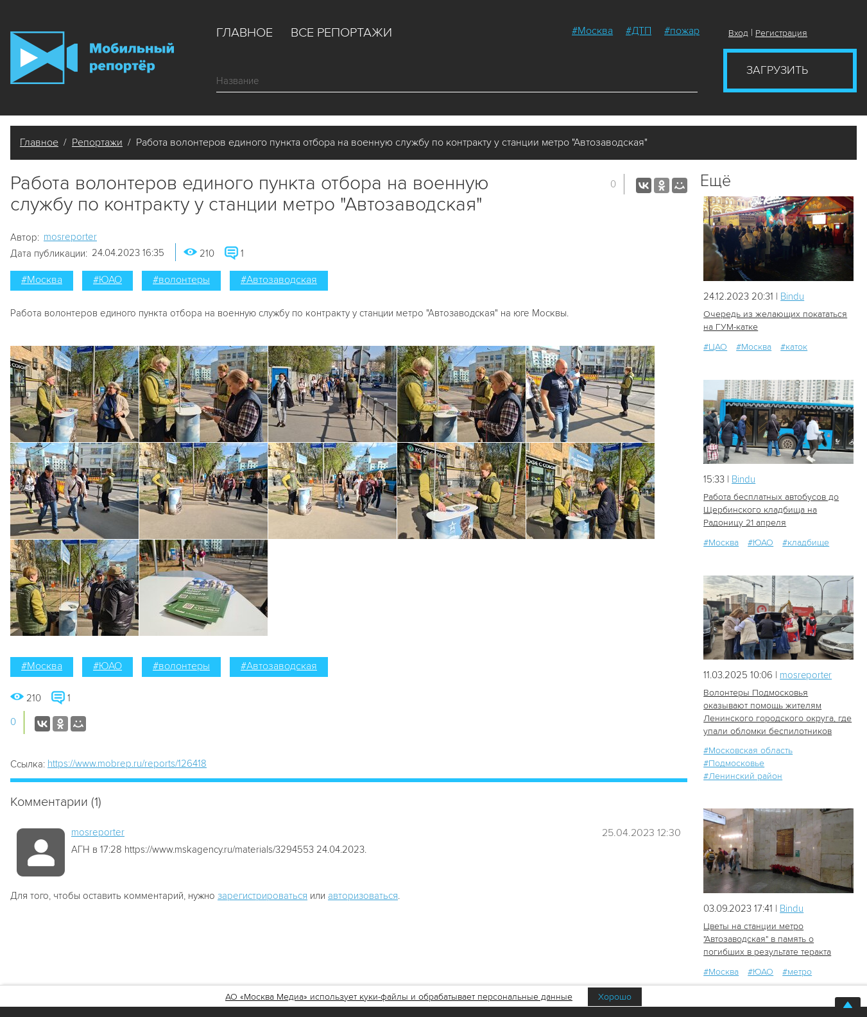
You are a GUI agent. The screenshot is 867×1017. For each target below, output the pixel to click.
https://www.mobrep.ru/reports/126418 (127, 763)
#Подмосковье (733, 763)
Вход (738, 33)
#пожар (682, 30)
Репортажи (97, 142)
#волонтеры (181, 279)
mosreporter (70, 237)
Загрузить (777, 70)
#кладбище (805, 542)
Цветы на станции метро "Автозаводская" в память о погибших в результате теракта (767, 939)
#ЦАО (715, 346)
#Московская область (748, 750)
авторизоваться (363, 896)
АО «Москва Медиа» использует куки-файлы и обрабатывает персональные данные (398, 996)
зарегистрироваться (262, 896)
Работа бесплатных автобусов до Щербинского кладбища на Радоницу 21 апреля (771, 509)
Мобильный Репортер (92, 57)
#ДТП (638, 30)
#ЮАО (107, 279)
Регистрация (781, 33)
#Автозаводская (279, 279)
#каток (793, 346)
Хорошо (614, 996)
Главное (244, 32)
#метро (797, 971)
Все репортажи (341, 32)
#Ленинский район (742, 776)
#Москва (592, 30)
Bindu (792, 296)
